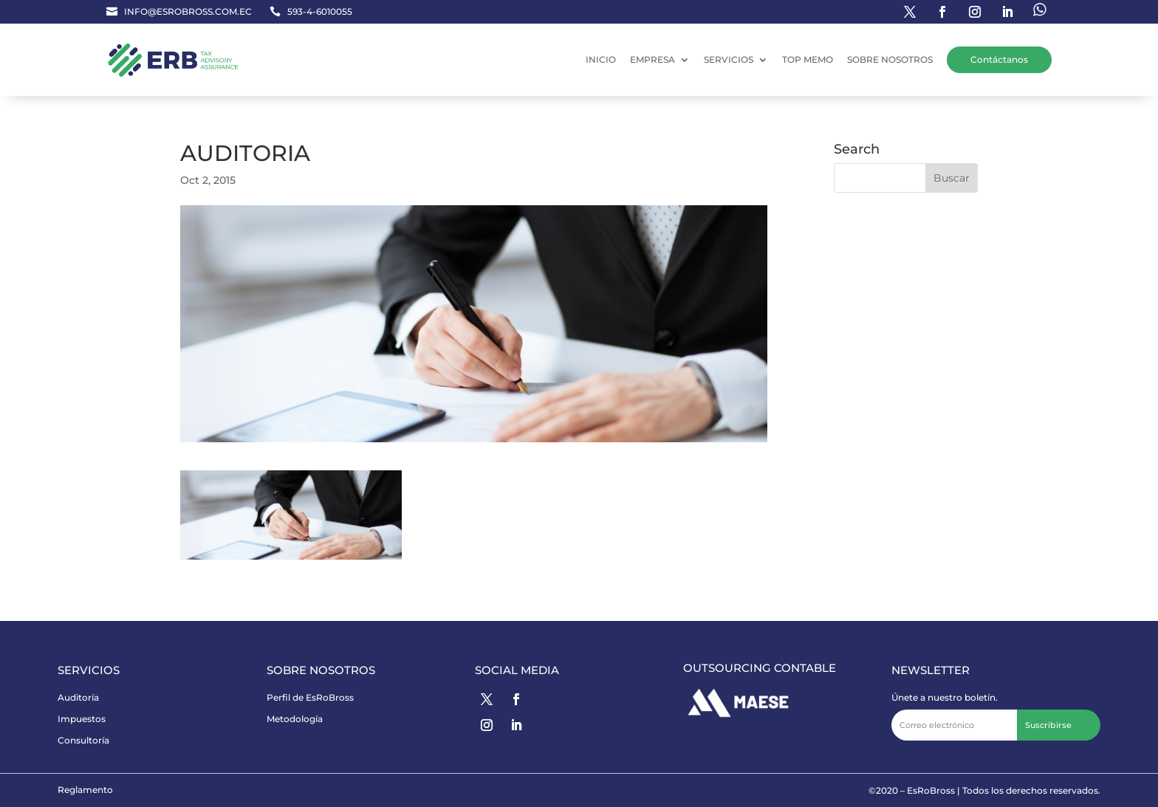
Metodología (295, 718)
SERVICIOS (728, 59)
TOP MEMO (807, 59)
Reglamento (85, 789)
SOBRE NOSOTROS (890, 59)
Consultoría (83, 740)
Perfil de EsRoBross (310, 697)
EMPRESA (652, 59)
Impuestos (82, 718)
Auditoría (78, 697)
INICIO (601, 59)
